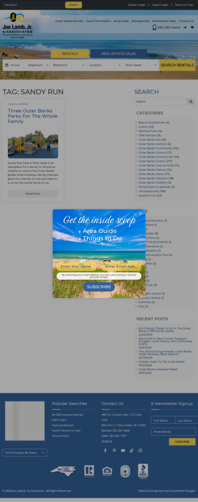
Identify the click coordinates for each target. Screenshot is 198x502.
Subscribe (99, 286)
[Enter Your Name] (77, 266)
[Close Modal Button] (140, 213)
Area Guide (100, 230)
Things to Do (102, 238)
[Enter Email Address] (121, 266)
